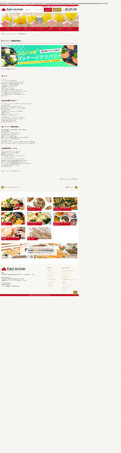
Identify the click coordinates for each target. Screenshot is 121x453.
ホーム (7, 29)
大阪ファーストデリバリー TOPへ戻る (68, 179)
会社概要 (50, 283)
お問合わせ (57, 9)
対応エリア (50, 277)
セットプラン (31, 209)
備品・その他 (31, 238)
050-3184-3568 (69, 9)
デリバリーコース (57, 209)
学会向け (51, 29)
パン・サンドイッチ (32, 224)
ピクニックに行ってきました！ (12, 187)
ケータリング (69, 29)
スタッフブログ (51, 281)
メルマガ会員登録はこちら (48, 10)
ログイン (30, 9)
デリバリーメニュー (16, 29)
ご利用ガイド (60, 29)
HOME (2, 33)
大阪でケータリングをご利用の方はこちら (11, 171)
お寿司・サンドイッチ (29, 29)
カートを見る (39, 9)
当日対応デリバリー (67, 277)
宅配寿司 (4, 224)
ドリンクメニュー (40, 29)
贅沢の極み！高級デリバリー (69, 270)
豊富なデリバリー (70, 187)
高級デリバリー (5, 209)
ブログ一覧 (8, 33)
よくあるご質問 (51, 279)
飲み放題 (4, 238)
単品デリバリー (57, 224)
